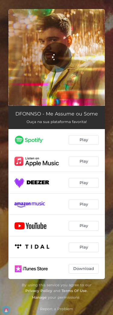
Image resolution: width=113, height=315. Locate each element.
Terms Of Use (74, 290)
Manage (39, 297)
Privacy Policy (38, 290)
